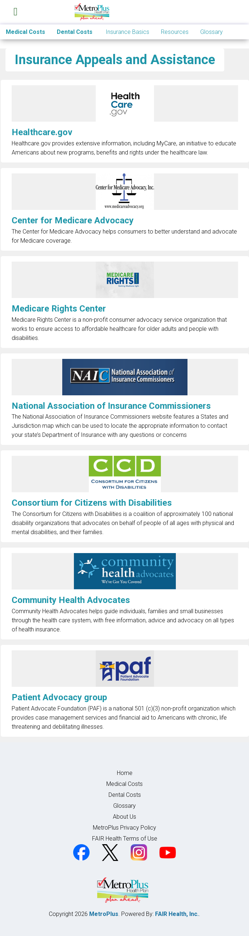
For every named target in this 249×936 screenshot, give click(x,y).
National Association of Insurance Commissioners (111, 406)
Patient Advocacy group (59, 697)
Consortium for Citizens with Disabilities (92, 503)
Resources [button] (175, 31)
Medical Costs (25, 31)
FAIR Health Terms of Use (124, 838)
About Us (124, 816)
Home (125, 772)
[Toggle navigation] (15, 10)
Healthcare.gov (42, 132)
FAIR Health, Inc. (177, 913)
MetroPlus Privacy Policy (124, 827)
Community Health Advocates (71, 600)
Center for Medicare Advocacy (73, 220)
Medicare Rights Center (59, 308)
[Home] (97, 12)
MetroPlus (103, 913)
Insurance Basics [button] (127, 31)
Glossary (211, 31)
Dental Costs (74, 31)
